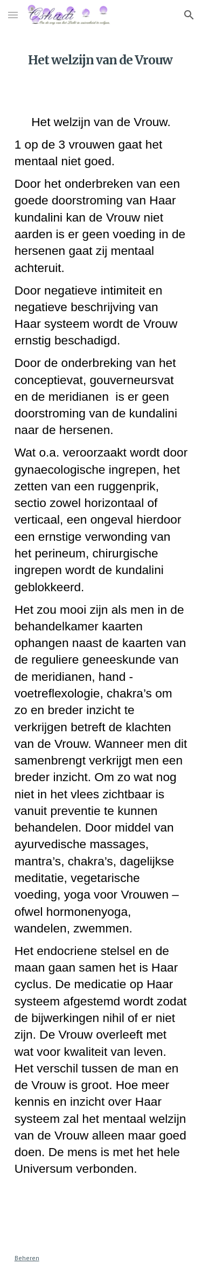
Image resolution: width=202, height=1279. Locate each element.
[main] (101, 56)
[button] (13, 15)
